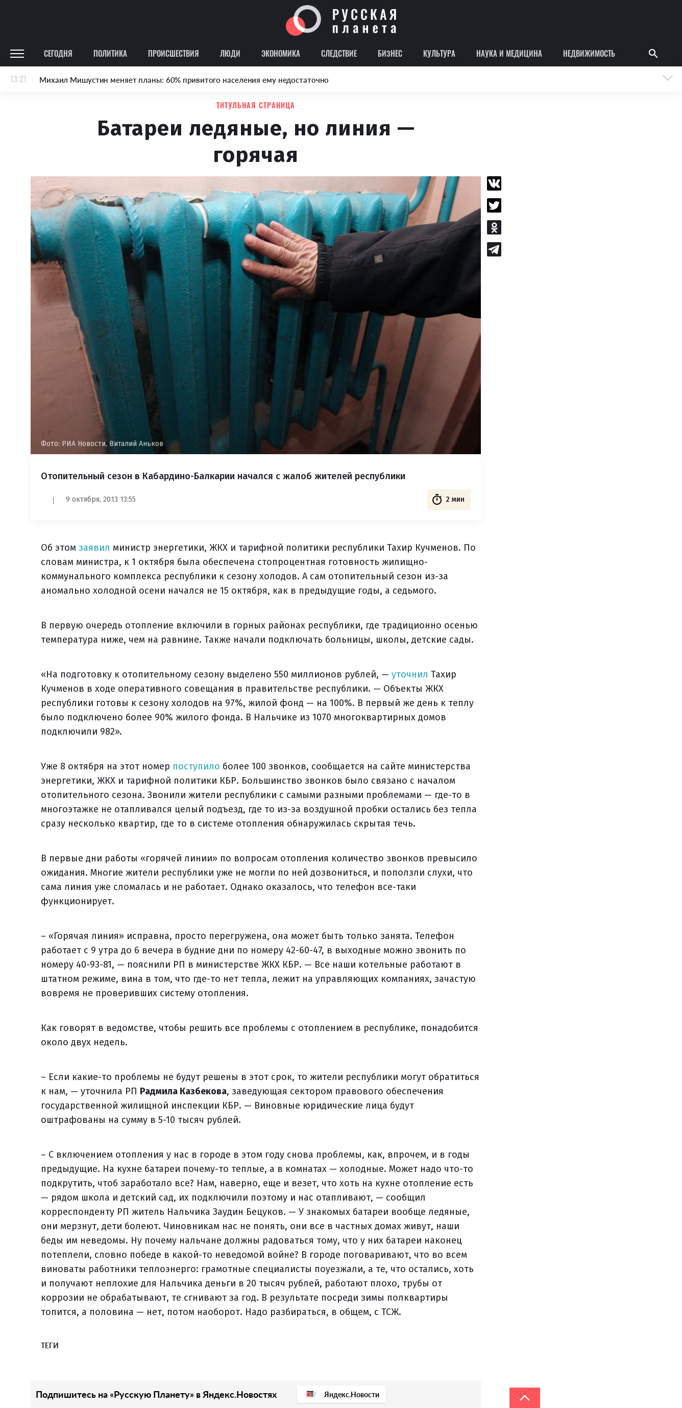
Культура (439, 53)
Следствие (339, 53)
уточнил (410, 674)
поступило (196, 766)
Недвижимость (589, 53)
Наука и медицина (509, 53)
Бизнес (390, 53)
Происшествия (173, 53)
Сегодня (58, 53)
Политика (110, 53)
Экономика (280, 53)
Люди (230, 53)
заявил (94, 547)
